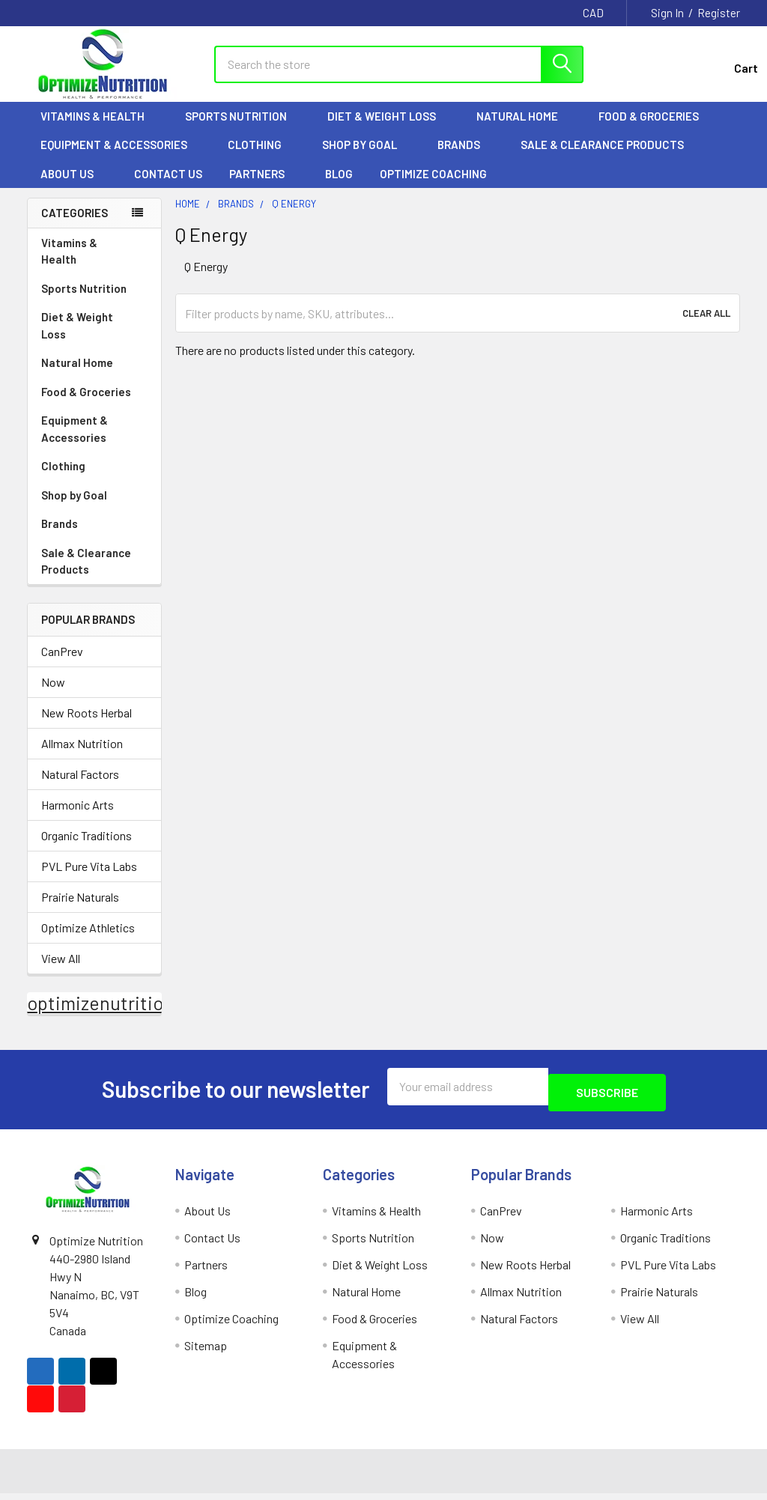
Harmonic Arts (77, 818)
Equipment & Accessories (120, 158)
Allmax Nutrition (82, 757)
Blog (339, 187)
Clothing (261, 158)
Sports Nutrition (242, 129)
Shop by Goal (366, 158)
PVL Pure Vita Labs (89, 879)
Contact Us (168, 187)
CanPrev (62, 665)
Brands (465, 158)
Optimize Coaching (433, 187)
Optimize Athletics (88, 941)
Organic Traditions (86, 849)
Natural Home (524, 129)
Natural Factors (80, 787)
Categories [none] (74, 226)
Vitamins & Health (99, 129)
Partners (263, 187)
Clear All (706, 327)
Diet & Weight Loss (388, 129)
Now (53, 695)
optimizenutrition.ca (112, 1016)
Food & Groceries (655, 129)
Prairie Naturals (80, 910)
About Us (73, 187)
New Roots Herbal (86, 726)
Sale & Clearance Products (602, 158)
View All (60, 972)
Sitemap (205, 1353)
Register (718, 12)
